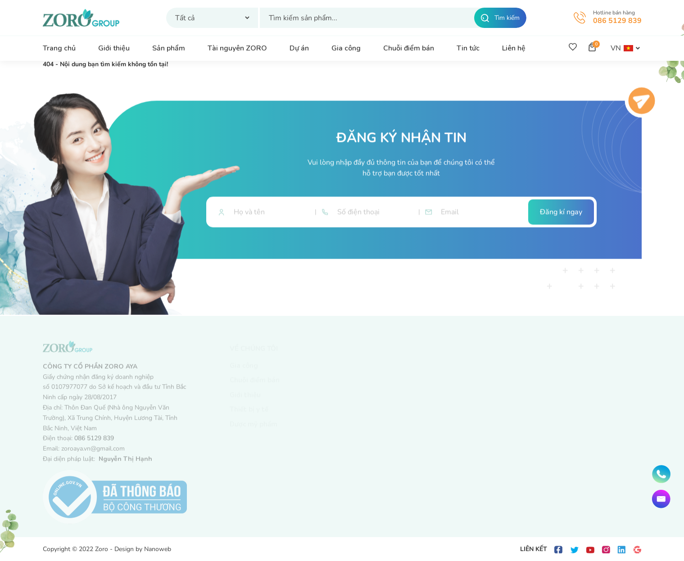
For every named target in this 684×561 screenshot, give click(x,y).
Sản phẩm (168, 48)
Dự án (299, 48)
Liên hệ (513, 48)
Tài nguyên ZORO (237, 48)
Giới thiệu (114, 48)
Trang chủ (59, 48)
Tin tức (468, 48)
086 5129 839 (617, 21)
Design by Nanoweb (142, 549)
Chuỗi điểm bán (408, 48)
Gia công (346, 48)
